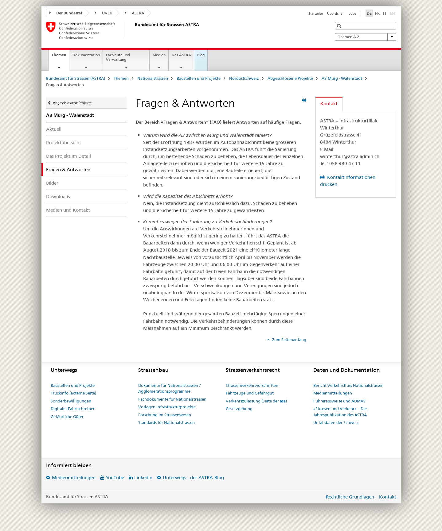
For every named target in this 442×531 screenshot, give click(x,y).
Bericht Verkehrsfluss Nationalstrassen (348, 385)
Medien (159, 54)
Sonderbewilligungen (71, 400)
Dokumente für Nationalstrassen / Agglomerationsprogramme (169, 388)
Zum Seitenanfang (288, 339)
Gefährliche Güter (67, 416)
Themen (60, 56)
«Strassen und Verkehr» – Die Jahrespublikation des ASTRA (340, 411)
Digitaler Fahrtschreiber (73, 408)
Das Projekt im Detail (68, 156)
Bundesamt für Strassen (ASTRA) (75, 78)
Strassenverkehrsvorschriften (252, 385)
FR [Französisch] (377, 13)
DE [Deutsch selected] (369, 13)
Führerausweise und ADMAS (339, 400)
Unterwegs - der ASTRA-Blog (193, 477)
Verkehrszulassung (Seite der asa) (256, 400)
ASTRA (134, 13)
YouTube (115, 477)
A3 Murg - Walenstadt (342, 78)
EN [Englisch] (393, 13)
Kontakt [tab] (329, 103)
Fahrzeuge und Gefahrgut (250, 393)
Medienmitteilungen (332, 393)
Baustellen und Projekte (199, 78)
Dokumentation (86, 54)
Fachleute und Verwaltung (118, 57)
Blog (201, 54)
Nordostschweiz (244, 78)
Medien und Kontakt (68, 210)
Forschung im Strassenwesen (164, 414)
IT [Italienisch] (384, 13)
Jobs (352, 13)
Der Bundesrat (66, 13)
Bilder (52, 183)
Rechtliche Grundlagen (350, 497)
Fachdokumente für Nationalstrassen (172, 399)
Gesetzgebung (239, 408)
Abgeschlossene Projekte (290, 78)
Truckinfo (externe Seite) (73, 393)
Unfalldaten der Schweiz (336, 422)
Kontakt (387, 497)
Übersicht (334, 13)
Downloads (58, 196)
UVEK (103, 13)
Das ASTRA (181, 54)
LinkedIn (143, 477)
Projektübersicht (63, 142)
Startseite (315, 13)
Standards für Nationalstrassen (166, 422)
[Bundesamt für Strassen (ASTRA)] (133, 30)
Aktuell (53, 129)
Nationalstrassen (152, 78)
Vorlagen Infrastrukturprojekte (167, 406)
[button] (340, 26)
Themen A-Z (365, 36)
